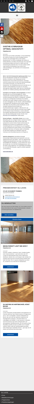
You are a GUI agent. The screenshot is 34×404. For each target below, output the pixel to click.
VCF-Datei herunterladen (9, 198)
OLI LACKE (4, 392)
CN (13, 1)
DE (1, 1)
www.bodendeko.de (8, 151)
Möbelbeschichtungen (8, 397)
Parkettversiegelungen (8, 402)
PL (7, 1)
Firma (3, 395)
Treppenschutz (6, 400)
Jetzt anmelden (9, 215)
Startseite (17, 7)
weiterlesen (10, 267)
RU (10, 1)
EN (4, 1)
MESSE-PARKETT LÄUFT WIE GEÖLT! (15, 246)
